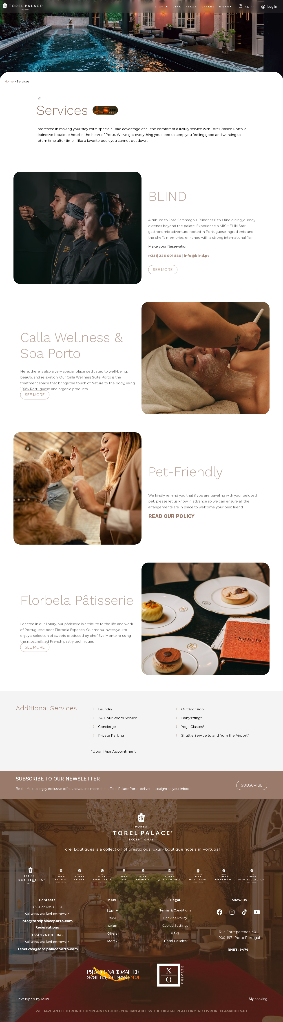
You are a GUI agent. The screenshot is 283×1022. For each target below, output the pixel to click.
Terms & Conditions (175, 910)
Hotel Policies (175, 941)
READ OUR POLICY (171, 516)
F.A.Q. (175, 933)
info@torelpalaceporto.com (47, 921)
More (225, 6)
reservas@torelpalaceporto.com (48, 949)
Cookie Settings (175, 926)
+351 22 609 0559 (47, 907)
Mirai (45, 999)
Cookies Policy (175, 918)
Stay (161, 6)
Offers (208, 6)
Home (9, 81)
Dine (177, 6)
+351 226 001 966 (47, 935)
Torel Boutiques (78, 849)
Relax (191, 6)
